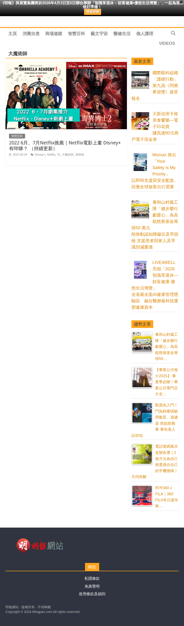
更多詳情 (92, 12)
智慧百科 (76, 33)
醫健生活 (121, 33)
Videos (167, 43)
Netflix (51, 154)
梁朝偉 (80, 154)
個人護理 (144, 33)
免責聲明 (92, 586)
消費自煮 (31, 33)
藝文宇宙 (99, 33)
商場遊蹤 (53, 33)
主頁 (12, 33)
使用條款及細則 (92, 594)
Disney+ (40, 154)
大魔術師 (67, 154)
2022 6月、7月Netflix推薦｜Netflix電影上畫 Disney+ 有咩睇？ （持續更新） (65, 145)
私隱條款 (92, 578)
